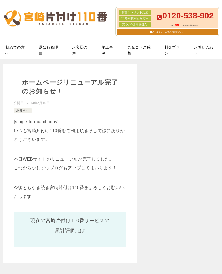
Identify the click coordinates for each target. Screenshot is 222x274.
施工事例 (107, 50)
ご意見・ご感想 (139, 50)
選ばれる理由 (48, 50)
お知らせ (22, 110)
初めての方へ (15, 50)
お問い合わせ (203, 50)
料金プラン (172, 50)
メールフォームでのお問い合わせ (168, 32)
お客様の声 (79, 50)
